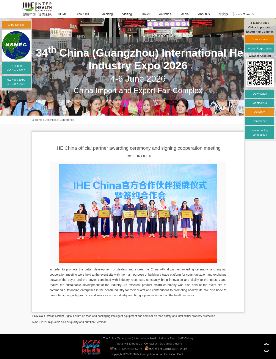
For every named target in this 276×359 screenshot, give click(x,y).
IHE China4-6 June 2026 (16, 68)
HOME (62, 14)
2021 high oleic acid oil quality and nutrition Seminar (73, 322)
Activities (165, 14)
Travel (145, 14)
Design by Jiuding (171, 343)
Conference (67, 119)
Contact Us (260, 103)
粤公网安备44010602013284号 (166, 349)
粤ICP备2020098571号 (126, 349)
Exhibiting (106, 14)
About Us (136, 343)
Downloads (260, 93)
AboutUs (204, 14)
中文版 (223, 14)
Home (38, 119)
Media (184, 14)
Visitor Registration (260, 48)
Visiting (127, 14)
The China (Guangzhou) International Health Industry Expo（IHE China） (148, 338)
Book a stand (260, 39)
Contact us (151, 343)
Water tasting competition (260, 132)
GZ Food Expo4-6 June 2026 (16, 82)
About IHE (83, 14)
